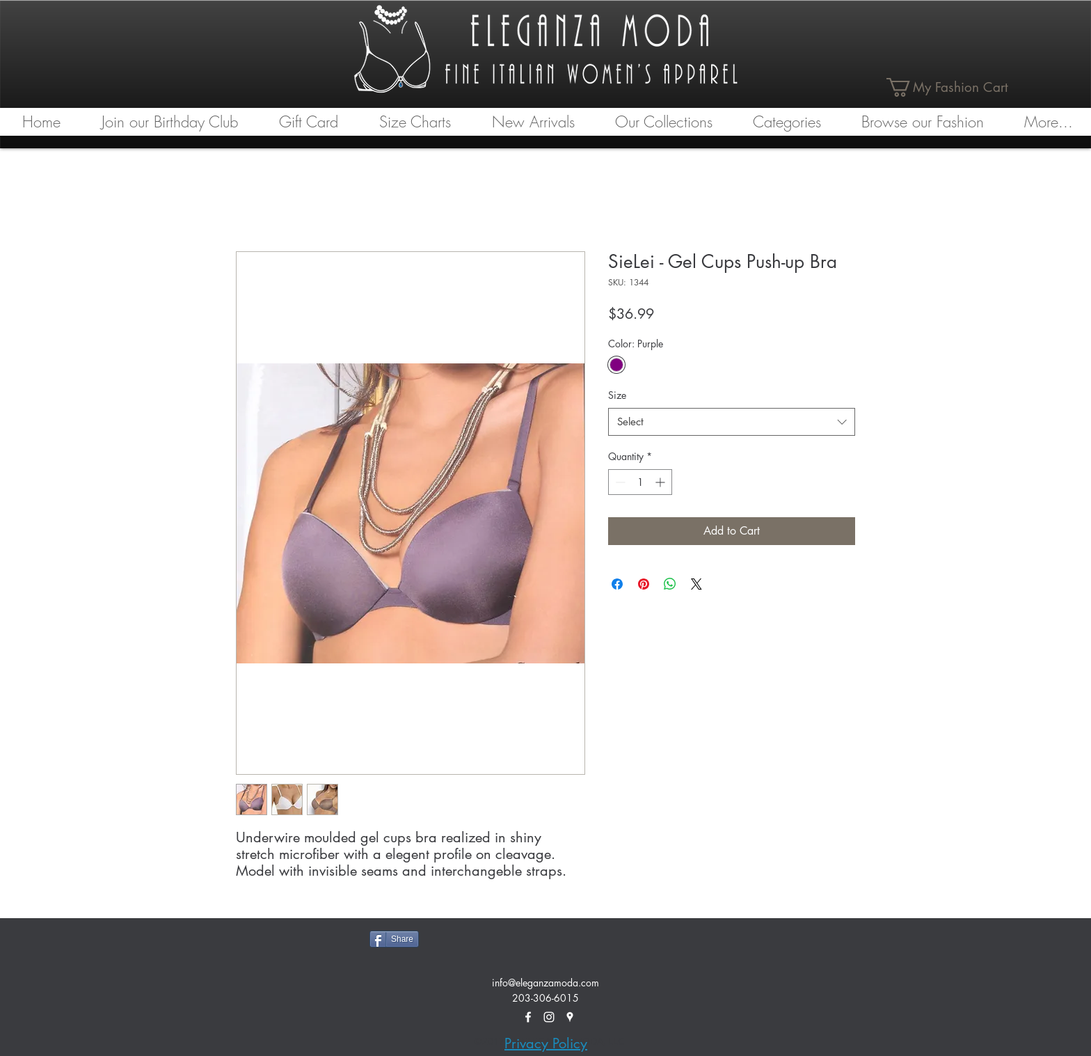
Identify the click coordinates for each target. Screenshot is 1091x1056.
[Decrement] (619, 482)
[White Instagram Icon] (549, 1017)
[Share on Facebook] (617, 584)
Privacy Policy (545, 1043)
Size (617, 395)
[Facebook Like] (480, 938)
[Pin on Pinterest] (643, 584)
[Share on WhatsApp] (670, 584)
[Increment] (661, 482)
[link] (956, 87)
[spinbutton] (640, 482)
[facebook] (528, 1017)
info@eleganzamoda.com (545, 982)
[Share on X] (696, 584)
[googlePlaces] (570, 1017)
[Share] (394, 939)
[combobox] (731, 422)
